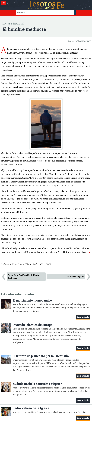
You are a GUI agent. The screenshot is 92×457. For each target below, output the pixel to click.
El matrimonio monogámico (32, 300)
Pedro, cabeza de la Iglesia (31, 408)
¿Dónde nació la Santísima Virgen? (37, 384)
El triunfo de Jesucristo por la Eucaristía (41, 356)
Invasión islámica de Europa (32, 325)
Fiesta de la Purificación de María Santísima (23, 276)
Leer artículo (83, 317)
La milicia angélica (75, 276)
